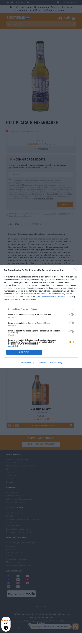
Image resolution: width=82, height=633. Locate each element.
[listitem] (41, 309)
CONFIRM (24, 352)
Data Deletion (25, 363)
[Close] (76, 270)
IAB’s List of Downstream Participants (51, 296)
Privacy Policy (56, 363)
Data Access (41, 363)
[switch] (71, 314)
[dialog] (41, 316)
